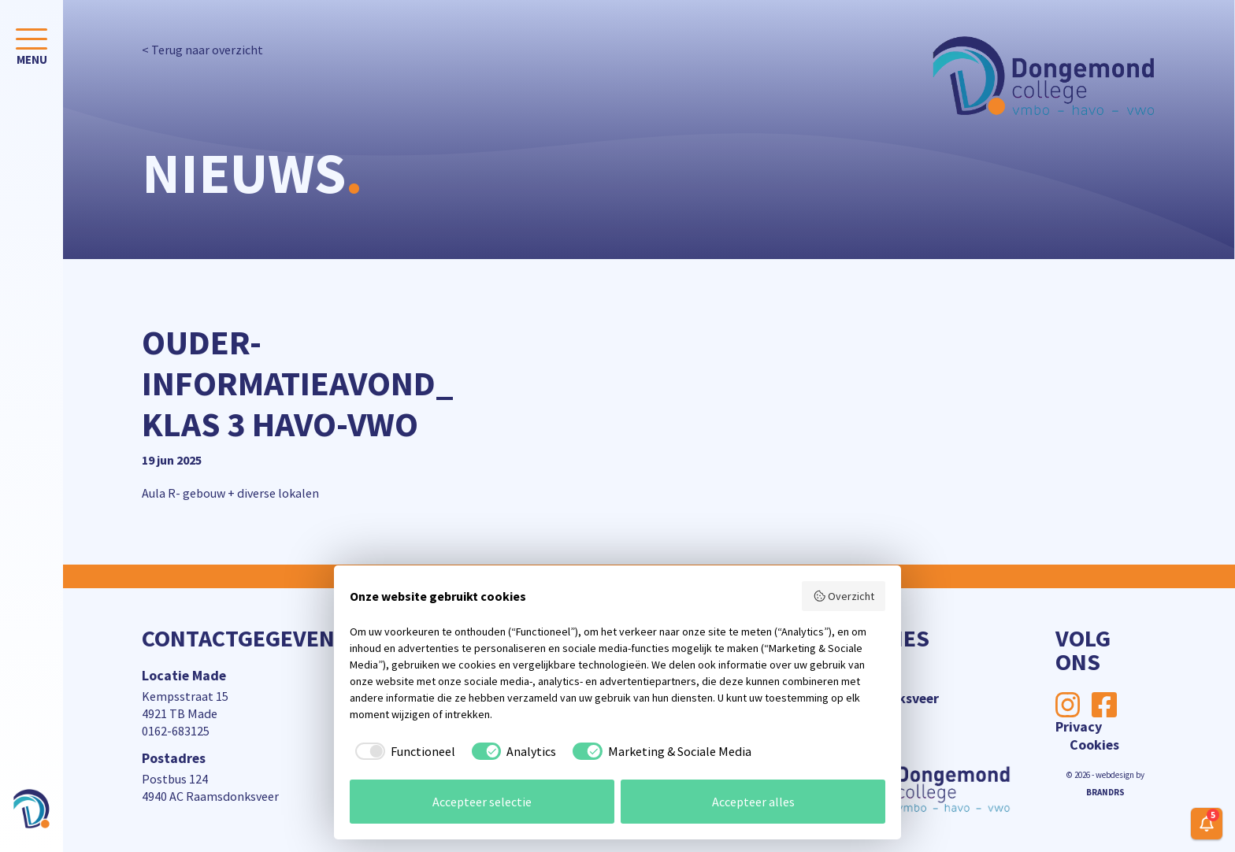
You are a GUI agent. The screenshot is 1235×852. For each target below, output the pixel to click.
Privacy (1078, 726)
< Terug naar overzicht (202, 49)
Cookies (1094, 744)
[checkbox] (402, 751)
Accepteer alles (753, 801)
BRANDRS (1105, 792)
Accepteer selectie (482, 801)
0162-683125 (176, 731)
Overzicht (844, 596)
